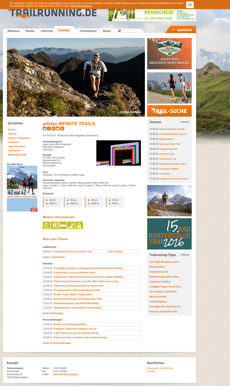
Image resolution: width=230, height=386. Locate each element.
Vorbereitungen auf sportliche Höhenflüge (76, 303)
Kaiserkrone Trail (167, 159)
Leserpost (13, 142)
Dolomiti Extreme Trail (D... (172, 129)
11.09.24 (47, 324)
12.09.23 (47, 290)
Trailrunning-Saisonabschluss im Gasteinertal (78, 285)
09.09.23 (47, 251)
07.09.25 (47, 268)
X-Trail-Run (165, 174)
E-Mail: (45, 374)
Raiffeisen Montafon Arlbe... (173, 164)
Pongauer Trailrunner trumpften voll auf (75, 328)
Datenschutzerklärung (81, 6)
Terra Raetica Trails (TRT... (163, 291)
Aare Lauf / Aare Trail (169, 144)
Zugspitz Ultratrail (168, 149)
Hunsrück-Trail (166, 154)
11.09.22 (47, 307)
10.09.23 (47, 294)
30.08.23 (47, 337)
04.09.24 (47, 281)
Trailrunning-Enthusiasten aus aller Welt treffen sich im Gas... (87, 281)
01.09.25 (47, 272)
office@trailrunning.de (65, 374)
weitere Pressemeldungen (57, 343)
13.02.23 (47, 303)
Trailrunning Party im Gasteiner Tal (72, 251)
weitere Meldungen (53, 313)
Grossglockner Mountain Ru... (165, 306)
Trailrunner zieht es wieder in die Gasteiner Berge (80, 337)
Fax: (44, 371)
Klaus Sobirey (115, 251)
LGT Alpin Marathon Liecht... (173, 134)
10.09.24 (47, 277)
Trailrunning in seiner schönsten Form (74, 272)
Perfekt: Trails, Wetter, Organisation (73, 294)
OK (190, 4)
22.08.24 (47, 285)
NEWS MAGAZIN (17, 154)
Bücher (12, 129)
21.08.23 (47, 299)
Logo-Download (16, 146)
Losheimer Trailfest (169, 169)
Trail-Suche (14, 150)
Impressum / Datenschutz (160, 368)
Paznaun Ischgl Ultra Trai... (164, 311)
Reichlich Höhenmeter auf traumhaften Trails (78, 299)
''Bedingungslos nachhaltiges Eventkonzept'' (78, 307)
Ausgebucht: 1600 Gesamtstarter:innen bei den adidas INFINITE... (89, 277)
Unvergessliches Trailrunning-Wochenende (77, 290)
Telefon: (46, 368)
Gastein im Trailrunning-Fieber (70, 324)
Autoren (12, 133)
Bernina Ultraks (157, 296)
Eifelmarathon (166, 139)
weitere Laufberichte (54, 257)
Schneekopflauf (157, 301)
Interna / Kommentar (19, 138)
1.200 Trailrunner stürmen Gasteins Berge (76, 333)
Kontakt (151, 371)
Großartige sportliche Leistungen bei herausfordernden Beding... (89, 268)
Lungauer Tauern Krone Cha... (174, 179)
